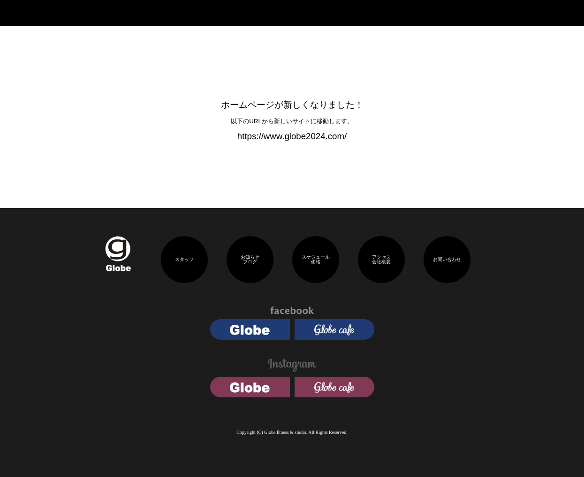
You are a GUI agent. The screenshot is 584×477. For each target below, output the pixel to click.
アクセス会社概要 (381, 259)
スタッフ (184, 259)
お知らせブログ (250, 259)
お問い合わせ (447, 259)
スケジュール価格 (316, 259)
